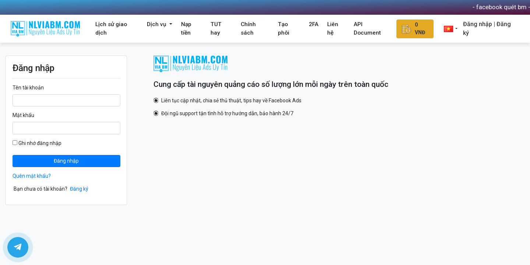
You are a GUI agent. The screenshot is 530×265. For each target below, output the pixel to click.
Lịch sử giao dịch (111, 28)
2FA (313, 24)
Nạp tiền (186, 28)
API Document (367, 28)
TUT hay (216, 28)
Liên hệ (332, 28)
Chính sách (248, 28)
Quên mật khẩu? (32, 176)
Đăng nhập (66, 161)
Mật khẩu (23, 115)
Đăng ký (79, 189)
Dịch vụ (157, 24)
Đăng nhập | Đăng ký (487, 28)
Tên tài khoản (28, 88)
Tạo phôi (283, 28)
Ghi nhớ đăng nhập (37, 143)
